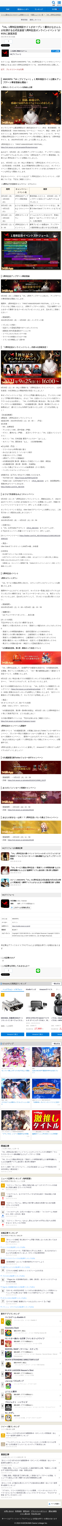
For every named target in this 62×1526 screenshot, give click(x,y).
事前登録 (24, 20)
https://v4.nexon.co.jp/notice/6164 (21, 810)
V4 (3, 960)
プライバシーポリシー (39, 1511)
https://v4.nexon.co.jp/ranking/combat (25, 689)
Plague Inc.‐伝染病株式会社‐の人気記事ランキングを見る (18, 1287)
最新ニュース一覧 (37, 15)
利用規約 (18, 1511)
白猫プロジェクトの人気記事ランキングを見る (16, 1267)
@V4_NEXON (37, 481)
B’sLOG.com (36, 1514)
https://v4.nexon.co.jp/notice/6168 (21, 840)
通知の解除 (53, 1511)
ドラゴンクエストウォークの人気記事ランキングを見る (18, 1258)
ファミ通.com (25, 1514)
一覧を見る (56, 984)
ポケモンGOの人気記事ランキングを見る (14, 1298)
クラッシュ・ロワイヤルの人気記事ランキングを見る (18, 1307)
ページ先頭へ (55, 1504)
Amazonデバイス (46, 989)
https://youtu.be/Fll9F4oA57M (26, 478)
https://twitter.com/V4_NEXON (12, 487)
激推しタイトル (35, 20)
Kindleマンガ (31, 989)
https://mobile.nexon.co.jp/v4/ (21, 926)
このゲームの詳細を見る (21, 907)
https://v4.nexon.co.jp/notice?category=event (18, 721)
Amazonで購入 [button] (12, 1034)
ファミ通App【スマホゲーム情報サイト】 (15, 15)
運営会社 (26, 1511)
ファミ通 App (8, 3)
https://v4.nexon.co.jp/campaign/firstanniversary (19, 147)
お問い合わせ (9, 1511)
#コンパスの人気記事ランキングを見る (13, 1247)
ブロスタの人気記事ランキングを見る (13, 1276)
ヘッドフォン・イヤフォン (12, 989)
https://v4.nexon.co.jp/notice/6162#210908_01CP (27, 780)
